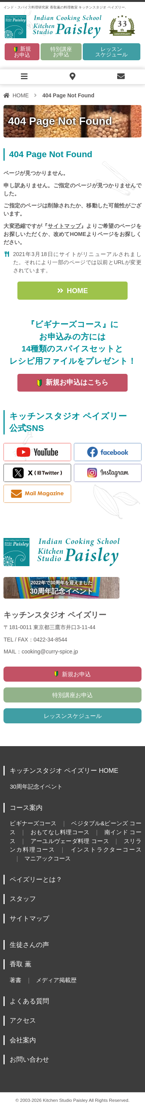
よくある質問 (29, 1001)
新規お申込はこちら (77, 382)
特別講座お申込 (61, 52)
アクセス (23, 1020)
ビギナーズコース (33, 823)
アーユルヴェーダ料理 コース (69, 841)
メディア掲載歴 (56, 980)
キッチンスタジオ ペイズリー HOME (64, 770)
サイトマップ (64, 226)
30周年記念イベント (36, 786)
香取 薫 (20, 964)
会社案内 (23, 1040)
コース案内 (26, 807)
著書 (15, 980)
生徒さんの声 (29, 945)
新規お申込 (22, 52)
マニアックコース (47, 858)
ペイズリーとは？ (36, 879)
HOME (20, 95)
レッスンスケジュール (111, 52)
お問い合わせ (29, 1059)
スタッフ (23, 899)
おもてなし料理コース (59, 832)
